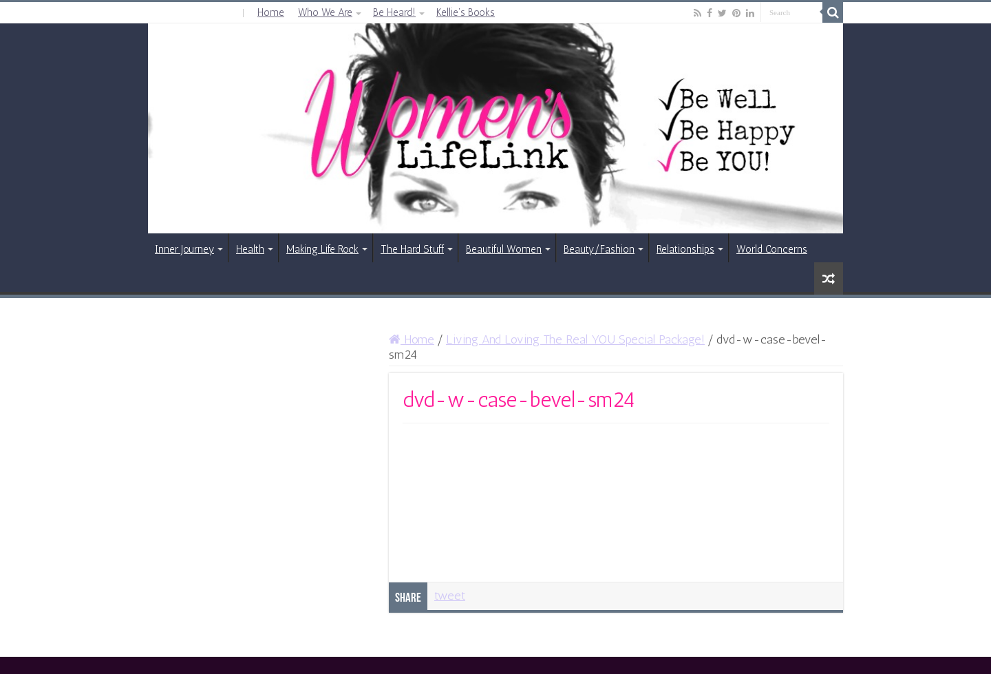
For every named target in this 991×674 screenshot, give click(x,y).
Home (270, 12)
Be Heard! (394, 12)
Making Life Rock (322, 249)
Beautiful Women (504, 249)
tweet (449, 595)
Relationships (685, 249)
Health (250, 249)
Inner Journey (184, 249)
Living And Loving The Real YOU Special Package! (575, 339)
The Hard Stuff (412, 249)
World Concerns (771, 249)
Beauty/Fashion (599, 249)
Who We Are (325, 12)
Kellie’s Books (465, 12)
